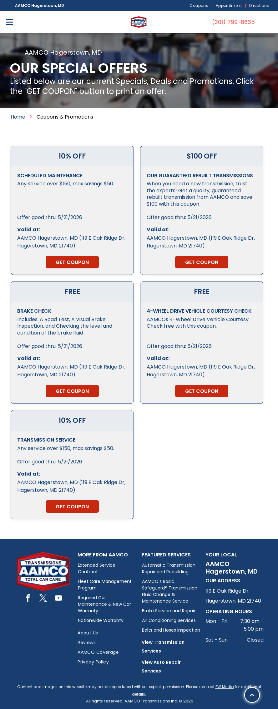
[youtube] (58, 599)
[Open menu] (9, 22)
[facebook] (28, 599)
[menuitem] (199, 6)
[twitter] (43, 599)
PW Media (224, 686)
